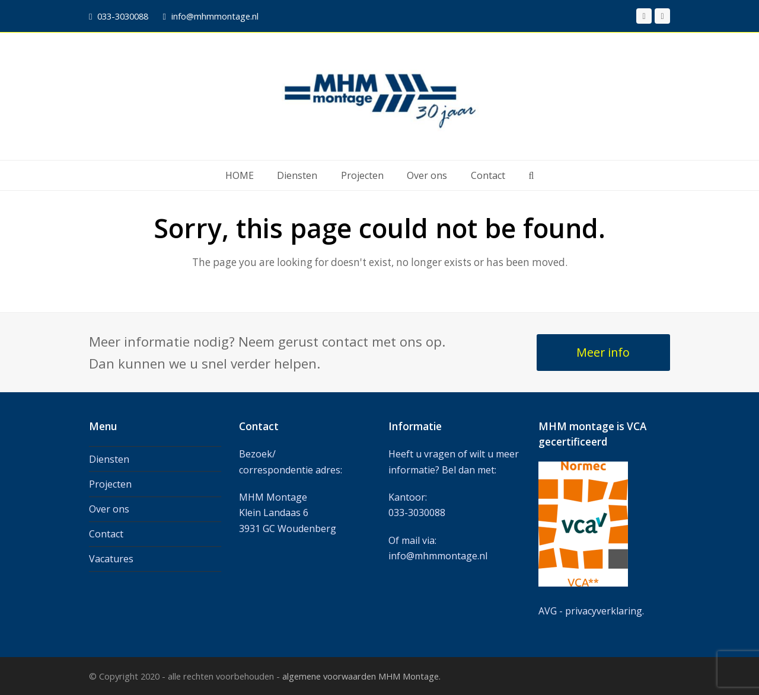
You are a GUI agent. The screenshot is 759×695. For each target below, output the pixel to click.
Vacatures (111, 558)
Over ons (109, 508)
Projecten (110, 484)
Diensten (109, 459)
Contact (106, 533)
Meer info (603, 352)
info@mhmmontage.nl (437, 555)
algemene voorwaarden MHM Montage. (361, 676)
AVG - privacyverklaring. (591, 610)
